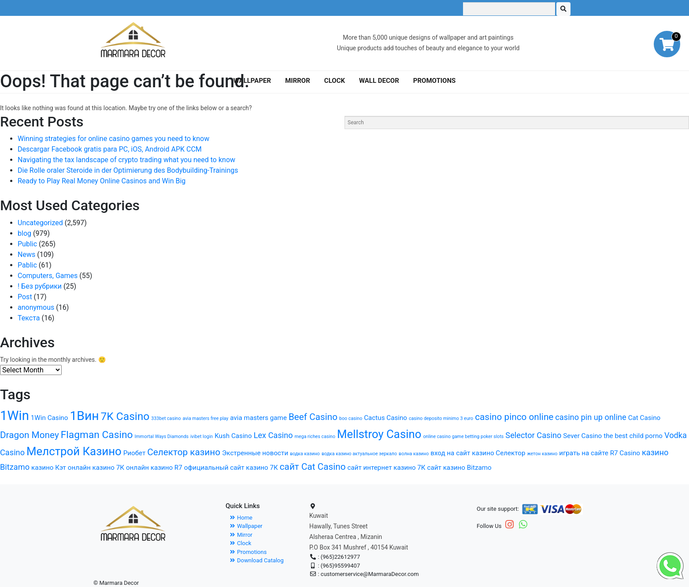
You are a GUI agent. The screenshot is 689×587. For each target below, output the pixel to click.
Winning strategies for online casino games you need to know (113, 138)
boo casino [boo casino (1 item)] (350, 418)
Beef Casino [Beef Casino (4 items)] (313, 417)
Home (241, 517)
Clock (240, 543)
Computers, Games (48, 275)
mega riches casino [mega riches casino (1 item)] (315, 436)
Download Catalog (257, 560)
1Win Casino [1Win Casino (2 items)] (49, 418)
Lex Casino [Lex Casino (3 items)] (273, 435)
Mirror (241, 534)
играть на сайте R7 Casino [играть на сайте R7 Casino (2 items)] (599, 453)
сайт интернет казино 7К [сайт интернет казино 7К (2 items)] (387, 468)
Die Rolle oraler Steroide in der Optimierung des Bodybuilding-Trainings (128, 170)
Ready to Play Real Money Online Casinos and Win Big (101, 181)
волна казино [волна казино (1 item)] (414, 454)
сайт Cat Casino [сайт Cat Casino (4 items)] (313, 466)
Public (27, 244)
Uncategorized (40, 223)
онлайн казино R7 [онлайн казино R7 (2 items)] (154, 468)
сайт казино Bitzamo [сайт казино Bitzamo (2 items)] (459, 468)
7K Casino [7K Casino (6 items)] (125, 416)
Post (25, 297)
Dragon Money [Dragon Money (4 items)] (29, 435)
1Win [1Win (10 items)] (14, 415)
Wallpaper (246, 526)
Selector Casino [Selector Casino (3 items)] (533, 435)
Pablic (27, 265)
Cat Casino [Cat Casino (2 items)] (644, 418)
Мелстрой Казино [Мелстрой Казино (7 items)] (74, 451)
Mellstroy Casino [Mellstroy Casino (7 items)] (379, 434)
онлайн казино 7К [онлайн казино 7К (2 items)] (96, 468)
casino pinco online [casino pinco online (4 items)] (514, 417)
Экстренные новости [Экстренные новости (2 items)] (255, 453)
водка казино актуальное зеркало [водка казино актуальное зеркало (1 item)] (359, 454)
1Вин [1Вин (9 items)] (84, 416)
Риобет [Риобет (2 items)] (134, 453)
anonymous (36, 307)
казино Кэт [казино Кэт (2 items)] (48, 468)
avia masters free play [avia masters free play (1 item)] (205, 418)
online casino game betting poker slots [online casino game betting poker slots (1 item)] (463, 436)
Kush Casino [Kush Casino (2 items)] (233, 436)
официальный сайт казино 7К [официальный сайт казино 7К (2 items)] (231, 468)
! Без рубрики (40, 286)
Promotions (248, 552)
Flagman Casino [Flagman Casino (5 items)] (97, 435)
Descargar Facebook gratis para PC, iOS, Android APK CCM (110, 149)
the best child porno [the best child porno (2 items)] (633, 436)
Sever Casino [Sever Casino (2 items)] (582, 436)
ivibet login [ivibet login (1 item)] (201, 436)
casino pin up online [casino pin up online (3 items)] (590, 417)
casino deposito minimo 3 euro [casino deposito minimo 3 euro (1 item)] (441, 418)
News (26, 254)
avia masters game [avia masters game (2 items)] (258, 418)
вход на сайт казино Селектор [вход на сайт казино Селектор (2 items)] (477, 453)
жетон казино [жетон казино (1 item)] (542, 454)
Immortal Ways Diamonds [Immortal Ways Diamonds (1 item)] (162, 436)
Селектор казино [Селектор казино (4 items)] (183, 452)
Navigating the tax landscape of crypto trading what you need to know (126, 160)
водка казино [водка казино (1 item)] (305, 454)
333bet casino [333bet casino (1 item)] (166, 418)
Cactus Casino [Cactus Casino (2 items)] (385, 418)
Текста (29, 318)
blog (24, 233)
